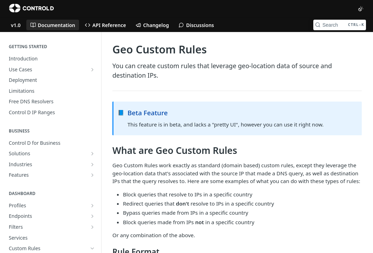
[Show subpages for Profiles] (92, 205)
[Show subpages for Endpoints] (92, 216)
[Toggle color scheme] (360, 9)
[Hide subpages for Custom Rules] (92, 248)
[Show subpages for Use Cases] (92, 69)
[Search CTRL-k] (339, 25)
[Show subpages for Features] (92, 175)
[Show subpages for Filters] (92, 227)
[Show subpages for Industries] (92, 164)
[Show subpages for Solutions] (92, 153)
